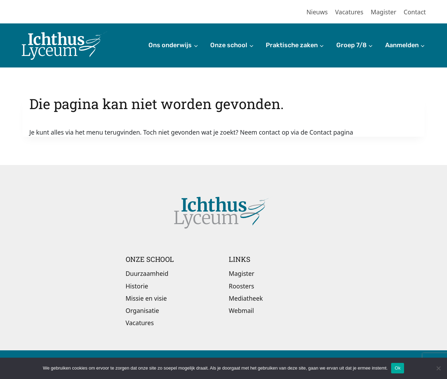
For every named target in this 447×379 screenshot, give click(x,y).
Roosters (241, 286)
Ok (398, 368)
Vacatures (349, 12)
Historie (137, 286)
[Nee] (438, 368)
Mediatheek (246, 298)
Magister (383, 12)
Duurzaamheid (147, 273)
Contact (415, 12)
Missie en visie (146, 298)
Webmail (241, 310)
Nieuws (317, 12)
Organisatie (142, 310)
